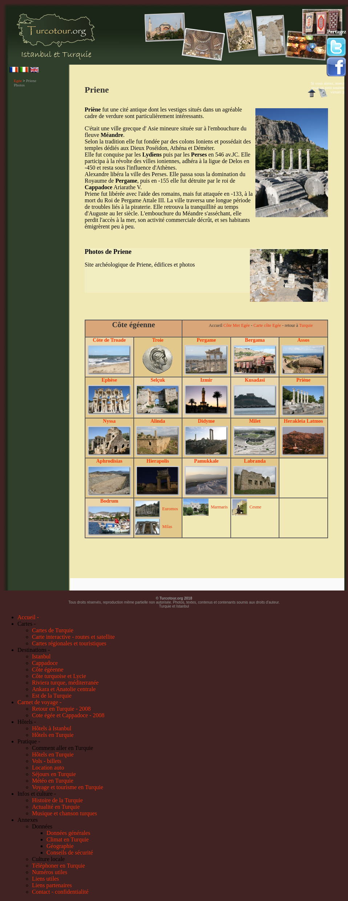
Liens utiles (45, 879)
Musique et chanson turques (64, 813)
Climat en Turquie (67, 839)
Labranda (255, 461)
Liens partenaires (52, 885)
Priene (31, 80)
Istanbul (41, 656)
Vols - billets (46, 761)
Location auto (48, 767)
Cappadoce (45, 663)
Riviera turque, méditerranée (65, 682)
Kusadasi (255, 380)
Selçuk (158, 380)
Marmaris (219, 507)
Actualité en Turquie (56, 807)
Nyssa (109, 421)
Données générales (68, 833)
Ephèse (109, 380)
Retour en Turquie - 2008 (61, 709)
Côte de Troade (109, 340)
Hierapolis (157, 461)
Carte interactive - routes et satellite (73, 637)
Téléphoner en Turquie (58, 866)
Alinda (157, 421)
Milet (255, 421)
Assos (303, 340)
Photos (19, 85)
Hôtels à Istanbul (51, 728)
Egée (18, 80)
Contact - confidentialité (60, 892)
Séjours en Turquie (54, 774)
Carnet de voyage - (39, 702)
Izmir (206, 380)
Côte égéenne (48, 669)
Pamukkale (206, 461)
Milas (167, 526)
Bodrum (109, 501)
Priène (303, 380)
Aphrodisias (109, 461)
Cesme (256, 507)
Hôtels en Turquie (53, 735)
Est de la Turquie (52, 696)
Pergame (206, 340)
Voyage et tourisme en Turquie (67, 787)
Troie (157, 340)
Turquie (306, 325)
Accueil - (28, 617)
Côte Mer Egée (236, 325)
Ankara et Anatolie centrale (64, 689)
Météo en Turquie (52, 781)
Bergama (254, 340)
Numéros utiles (49, 872)
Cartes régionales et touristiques (69, 643)
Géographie (60, 846)
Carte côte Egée (267, 325)
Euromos (170, 508)
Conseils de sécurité (69, 852)
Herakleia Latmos (303, 421)
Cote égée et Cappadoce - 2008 (68, 715)
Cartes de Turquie (52, 630)
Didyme (206, 421)
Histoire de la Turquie (57, 800)
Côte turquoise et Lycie (59, 676)
